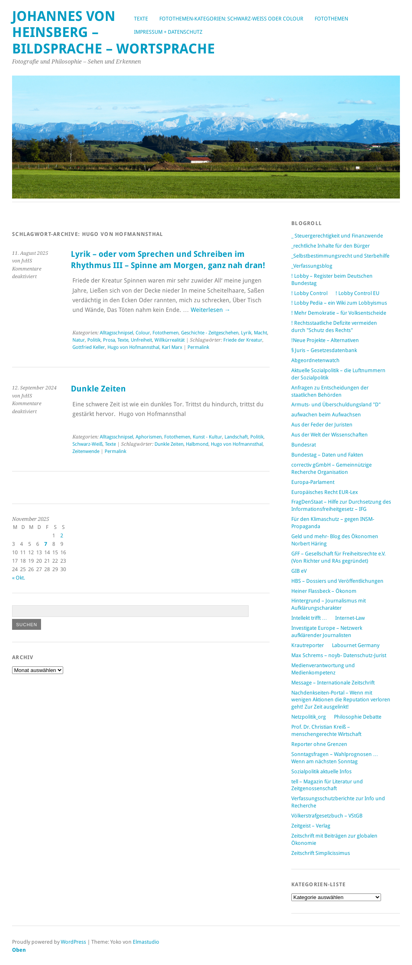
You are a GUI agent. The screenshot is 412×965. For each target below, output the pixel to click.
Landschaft (236, 437)
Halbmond (197, 444)
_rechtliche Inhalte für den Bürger (330, 246)
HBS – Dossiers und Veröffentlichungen (337, 581)
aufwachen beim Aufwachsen (326, 415)
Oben (19, 950)
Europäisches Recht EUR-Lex (324, 492)
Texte (141, 19)
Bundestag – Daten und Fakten (327, 455)
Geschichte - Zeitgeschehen (210, 333)
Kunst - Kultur (207, 437)
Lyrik (246, 333)
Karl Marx (172, 347)
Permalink (198, 347)
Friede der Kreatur (242, 340)
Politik (94, 340)
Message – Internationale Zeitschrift (333, 683)
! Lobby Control (309, 293)
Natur (78, 340)
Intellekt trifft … (309, 618)
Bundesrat (303, 445)
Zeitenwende (85, 451)
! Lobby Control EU (357, 293)
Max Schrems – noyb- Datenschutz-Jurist (338, 655)
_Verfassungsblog (311, 266)
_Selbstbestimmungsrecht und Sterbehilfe (340, 256)
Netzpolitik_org (308, 717)
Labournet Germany (355, 645)
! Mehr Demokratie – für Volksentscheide (338, 313)
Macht (260, 333)
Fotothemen (331, 19)
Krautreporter (307, 645)
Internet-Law (350, 618)
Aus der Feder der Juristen (321, 425)
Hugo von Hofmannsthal (133, 347)
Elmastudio (146, 942)
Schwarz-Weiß (87, 444)
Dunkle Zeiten (98, 388)
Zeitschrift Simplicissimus (320, 853)
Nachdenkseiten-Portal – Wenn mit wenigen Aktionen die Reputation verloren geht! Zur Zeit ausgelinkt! (340, 700)
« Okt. (18, 578)
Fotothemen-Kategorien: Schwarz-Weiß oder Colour (231, 19)
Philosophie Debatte (357, 717)
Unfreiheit (141, 340)
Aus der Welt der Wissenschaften (329, 435)
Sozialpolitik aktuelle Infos (321, 771)
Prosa (109, 340)
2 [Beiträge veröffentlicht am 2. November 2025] (61, 536)
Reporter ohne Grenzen (319, 744)
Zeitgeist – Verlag (310, 826)
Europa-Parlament (312, 482)
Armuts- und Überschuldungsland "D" (336, 405)
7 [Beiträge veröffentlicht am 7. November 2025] (45, 544)
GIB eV (299, 571)
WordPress (73, 942)
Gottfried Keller (88, 347)
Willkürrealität (169, 340)
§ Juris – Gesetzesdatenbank (324, 350)
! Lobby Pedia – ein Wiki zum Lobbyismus (339, 303)
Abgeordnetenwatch (315, 360)
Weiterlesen (211, 309)
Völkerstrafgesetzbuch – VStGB (327, 816)
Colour (143, 333)
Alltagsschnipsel (116, 333)
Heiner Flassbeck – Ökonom (323, 591)
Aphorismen (149, 437)
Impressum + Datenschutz (168, 32)
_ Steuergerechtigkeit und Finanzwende (337, 236)
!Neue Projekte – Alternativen (325, 340)
